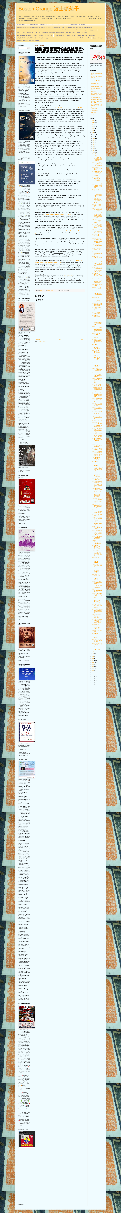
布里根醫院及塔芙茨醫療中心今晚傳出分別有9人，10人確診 (97, 435)
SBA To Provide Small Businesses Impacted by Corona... (97, 570)
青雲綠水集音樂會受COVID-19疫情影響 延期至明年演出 (97, 511)
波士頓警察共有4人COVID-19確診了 (96, 288)
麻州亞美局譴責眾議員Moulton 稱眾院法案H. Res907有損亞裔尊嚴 (97, 226)
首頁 (60, 339)
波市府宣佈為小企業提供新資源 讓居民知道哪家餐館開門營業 (97, 341)
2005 (93, 684)
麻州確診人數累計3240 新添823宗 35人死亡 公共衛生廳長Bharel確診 (97, 240)
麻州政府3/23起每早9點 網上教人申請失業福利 (97, 409)
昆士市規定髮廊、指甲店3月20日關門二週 (97, 479)
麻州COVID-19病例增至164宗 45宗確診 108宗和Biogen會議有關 (97, 595)
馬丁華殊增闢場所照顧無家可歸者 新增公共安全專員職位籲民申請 (97, 200)
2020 (93, 132)
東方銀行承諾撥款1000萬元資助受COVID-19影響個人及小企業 (97, 374)
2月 (94, 651)
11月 (94, 136)
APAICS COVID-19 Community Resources (96, 235)
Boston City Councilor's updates (83, 37)
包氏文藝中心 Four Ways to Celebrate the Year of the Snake (53, 24)
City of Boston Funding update (96, 648)
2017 (93, 660)
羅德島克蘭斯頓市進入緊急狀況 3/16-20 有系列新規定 (97, 616)
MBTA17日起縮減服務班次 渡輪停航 (97, 586)
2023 (93, 126)
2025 (93, 122)
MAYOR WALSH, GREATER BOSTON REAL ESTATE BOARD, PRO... (97, 626)
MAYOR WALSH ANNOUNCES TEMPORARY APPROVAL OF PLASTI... (96, 353)
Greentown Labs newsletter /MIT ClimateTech (27, 35)
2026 (93, 120)
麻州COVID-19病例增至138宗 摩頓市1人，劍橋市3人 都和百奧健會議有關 (97, 621)
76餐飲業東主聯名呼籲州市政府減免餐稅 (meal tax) (97, 417)
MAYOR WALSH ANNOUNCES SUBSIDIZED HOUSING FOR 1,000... (96, 180)
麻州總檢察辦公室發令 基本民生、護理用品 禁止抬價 (97, 445)
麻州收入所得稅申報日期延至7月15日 (97, 249)
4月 (94, 150)
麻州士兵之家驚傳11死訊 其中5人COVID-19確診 (97, 168)
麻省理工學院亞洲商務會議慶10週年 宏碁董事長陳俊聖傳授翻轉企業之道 (97, 269)
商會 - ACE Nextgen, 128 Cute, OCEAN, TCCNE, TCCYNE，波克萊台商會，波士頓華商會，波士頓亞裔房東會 (40, 32)
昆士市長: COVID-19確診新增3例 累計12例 (97, 449)
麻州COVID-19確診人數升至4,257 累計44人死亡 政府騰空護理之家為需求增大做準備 (97, 215)
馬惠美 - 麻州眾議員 (97, 38)
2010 (93, 674)
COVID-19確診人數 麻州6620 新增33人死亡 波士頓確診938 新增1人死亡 (97, 159)
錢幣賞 (92, 114)
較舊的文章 (81, 339)
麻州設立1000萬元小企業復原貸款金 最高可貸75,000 (97, 582)
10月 (94, 138)
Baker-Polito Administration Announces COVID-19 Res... (96, 346)
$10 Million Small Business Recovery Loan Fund (57, 214)
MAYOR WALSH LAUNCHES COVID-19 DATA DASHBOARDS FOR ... (97, 293)
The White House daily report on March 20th (96, 458)
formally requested (46, 229)
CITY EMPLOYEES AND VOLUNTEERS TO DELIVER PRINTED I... (97, 440)
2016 (93, 662)
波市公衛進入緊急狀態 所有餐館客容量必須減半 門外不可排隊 (97, 611)
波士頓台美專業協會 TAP (96, 97)
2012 (93, 670)
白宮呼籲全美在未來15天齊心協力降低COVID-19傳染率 (97, 542)
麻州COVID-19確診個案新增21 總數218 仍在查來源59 (97, 537)
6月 (93, 146)
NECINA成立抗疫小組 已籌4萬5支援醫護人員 (97, 195)
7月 (94, 144)
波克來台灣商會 (94, 108)
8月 (94, 142)
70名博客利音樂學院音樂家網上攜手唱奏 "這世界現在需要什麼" (97, 389)
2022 (93, 128)
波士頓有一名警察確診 (97, 420)
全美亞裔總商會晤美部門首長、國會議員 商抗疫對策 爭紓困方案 (97, 469)
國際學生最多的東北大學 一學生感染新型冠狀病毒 (97, 590)
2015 (93, 664)
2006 (93, 682)
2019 (93, 656)
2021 (93, 130)
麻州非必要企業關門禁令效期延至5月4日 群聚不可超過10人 (97, 164)
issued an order (58, 253)
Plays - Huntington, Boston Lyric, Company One (72, 29)
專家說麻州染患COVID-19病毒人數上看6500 (97, 527)
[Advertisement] (24, 1176)
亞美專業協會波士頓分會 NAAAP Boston (96, 95)
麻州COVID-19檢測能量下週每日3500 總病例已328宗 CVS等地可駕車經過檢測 (97, 484)
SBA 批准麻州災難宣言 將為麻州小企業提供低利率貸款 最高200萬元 (97, 506)
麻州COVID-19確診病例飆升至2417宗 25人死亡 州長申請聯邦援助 (97, 263)
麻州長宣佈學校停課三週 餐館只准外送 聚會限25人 (97, 606)
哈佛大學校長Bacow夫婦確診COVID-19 (97, 385)
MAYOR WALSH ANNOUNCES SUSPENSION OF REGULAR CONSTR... (96, 577)
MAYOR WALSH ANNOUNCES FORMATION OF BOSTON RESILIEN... (96, 560)
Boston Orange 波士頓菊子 (48, 8)
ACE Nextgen (94, 79)
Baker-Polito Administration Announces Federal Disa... (97, 275)
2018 (93, 658)
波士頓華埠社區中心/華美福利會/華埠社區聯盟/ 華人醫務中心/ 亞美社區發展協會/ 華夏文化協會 (38, 27)
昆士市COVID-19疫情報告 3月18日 (97, 515)
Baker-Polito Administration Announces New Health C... (96, 463)
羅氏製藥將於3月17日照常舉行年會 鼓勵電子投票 (97, 640)
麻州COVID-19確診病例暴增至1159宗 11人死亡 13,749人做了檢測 (97, 380)
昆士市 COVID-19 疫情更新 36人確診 (97, 313)
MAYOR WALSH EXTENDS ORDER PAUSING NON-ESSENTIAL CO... (97, 299)
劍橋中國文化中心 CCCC (97, 93)
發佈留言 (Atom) (42, 341)
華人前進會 (93, 91)
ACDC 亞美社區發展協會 (32, 24)
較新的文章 (38, 339)
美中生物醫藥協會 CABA (96, 104)
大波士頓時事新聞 (21, 24)
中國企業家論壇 (94, 110)
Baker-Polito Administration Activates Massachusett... (96, 474)
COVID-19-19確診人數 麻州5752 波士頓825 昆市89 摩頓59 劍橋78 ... (97, 173)
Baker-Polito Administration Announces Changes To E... (96, 547)
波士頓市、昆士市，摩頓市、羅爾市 (25, 38)
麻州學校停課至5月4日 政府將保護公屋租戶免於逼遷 (97, 304)
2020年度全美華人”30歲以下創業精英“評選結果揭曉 (97, 490)
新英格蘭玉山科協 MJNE (96, 99)
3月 (93, 152)
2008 (93, 678)
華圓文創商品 (94, 112)
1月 (93, 653)
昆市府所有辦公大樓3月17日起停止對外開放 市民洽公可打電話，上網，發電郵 (97, 553)
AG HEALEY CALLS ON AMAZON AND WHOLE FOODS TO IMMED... (97, 322)
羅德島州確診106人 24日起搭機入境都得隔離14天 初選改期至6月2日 (97, 394)
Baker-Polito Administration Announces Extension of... (96, 317)
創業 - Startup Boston (70, 32)
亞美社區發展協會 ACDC (96, 86)
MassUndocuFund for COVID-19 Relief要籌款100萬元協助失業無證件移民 (97, 280)
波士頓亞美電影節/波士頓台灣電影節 (76, 24)
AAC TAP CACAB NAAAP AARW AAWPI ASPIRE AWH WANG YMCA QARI (77, 27)
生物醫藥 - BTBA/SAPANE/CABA (45, 35)
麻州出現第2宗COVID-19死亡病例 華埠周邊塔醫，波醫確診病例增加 (97, 424)
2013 (93, 668)
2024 (93, 124)
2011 (93, 672)
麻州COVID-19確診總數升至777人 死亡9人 (97, 400)
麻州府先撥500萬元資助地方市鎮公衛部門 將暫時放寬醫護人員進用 (97, 532)
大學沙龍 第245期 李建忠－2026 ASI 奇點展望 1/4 (28, 40)
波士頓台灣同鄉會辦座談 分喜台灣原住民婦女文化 (97, 519)
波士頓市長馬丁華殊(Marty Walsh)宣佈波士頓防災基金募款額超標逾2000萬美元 (97, 329)
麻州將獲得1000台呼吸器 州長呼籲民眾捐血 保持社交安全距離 (97, 185)
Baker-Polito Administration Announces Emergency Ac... (96, 601)
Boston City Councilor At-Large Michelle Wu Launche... (97, 191)
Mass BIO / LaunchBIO (82, 35)
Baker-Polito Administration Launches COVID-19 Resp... (97, 635)
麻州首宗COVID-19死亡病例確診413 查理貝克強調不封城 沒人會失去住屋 (97, 453)
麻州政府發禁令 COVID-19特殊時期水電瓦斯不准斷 (97, 370)
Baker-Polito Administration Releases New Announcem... (96, 494)
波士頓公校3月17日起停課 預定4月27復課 (97, 645)
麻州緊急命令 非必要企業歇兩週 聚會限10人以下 (97, 404)
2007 (93, 680)
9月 (94, 140)
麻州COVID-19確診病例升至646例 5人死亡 (97, 413)
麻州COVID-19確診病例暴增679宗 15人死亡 (97, 309)
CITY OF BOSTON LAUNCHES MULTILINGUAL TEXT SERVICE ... (97, 359)
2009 (93, 676)
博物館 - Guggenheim (82, 32)
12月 (94, 134)
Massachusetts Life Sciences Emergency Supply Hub (66, 108)
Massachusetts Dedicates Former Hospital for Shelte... (97, 258)
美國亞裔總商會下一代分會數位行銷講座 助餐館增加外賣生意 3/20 (97, 500)
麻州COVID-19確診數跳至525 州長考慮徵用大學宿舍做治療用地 (97, 430)
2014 (93, 666)
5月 (93, 148)
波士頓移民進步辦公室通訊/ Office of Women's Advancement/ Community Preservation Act (55, 38)
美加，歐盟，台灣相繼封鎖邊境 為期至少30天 (97, 523)
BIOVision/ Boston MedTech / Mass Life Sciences (65, 35)
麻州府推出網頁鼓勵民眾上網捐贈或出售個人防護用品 (97, 210)
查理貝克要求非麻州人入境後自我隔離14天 (97, 245)
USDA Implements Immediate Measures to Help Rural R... (97, 335)
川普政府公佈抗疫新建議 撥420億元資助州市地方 (97, 566)
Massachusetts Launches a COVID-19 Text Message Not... (96, 364)
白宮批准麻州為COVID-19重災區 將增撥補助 (97, 221)
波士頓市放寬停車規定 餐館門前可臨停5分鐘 (97, 253)
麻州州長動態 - (92, 35)
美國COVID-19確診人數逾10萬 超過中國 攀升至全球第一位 (97, 231)
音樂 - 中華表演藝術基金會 (90, 30)
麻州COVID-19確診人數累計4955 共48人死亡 (97, 205)
